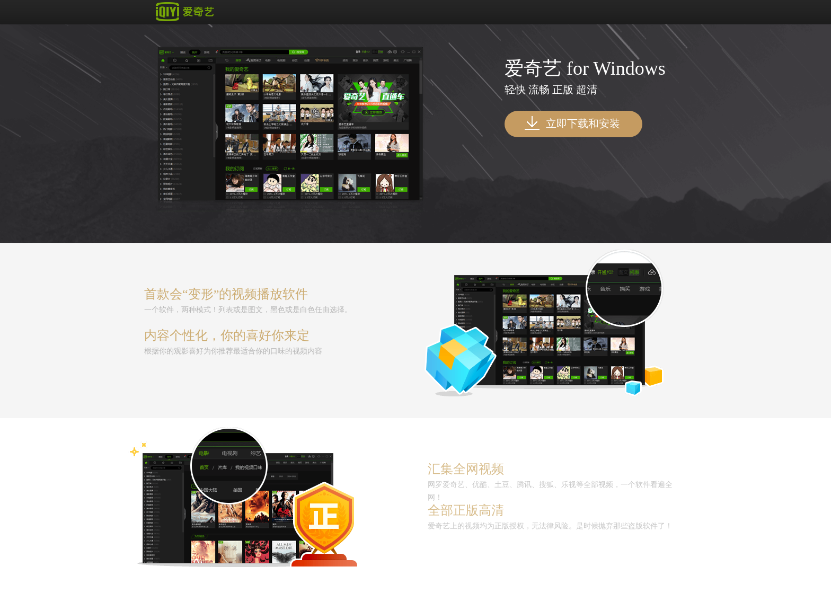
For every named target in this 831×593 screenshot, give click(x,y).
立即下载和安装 (572, 123)
